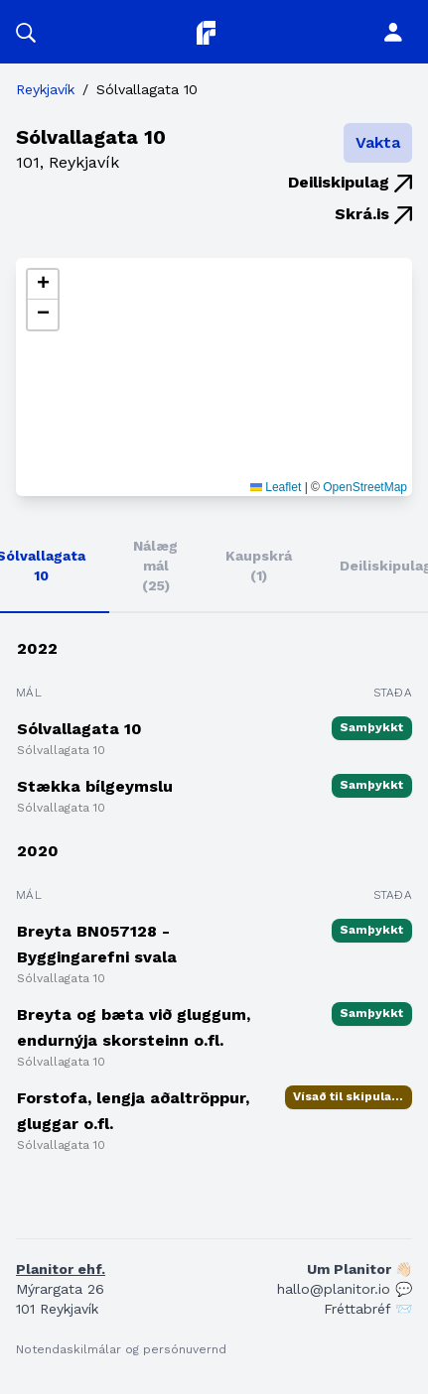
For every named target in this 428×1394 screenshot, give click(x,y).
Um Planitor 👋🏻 (359, 1269)
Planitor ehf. (60, 1269)
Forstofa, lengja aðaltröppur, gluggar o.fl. (133, 1110)
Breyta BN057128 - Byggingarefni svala (97, 944)
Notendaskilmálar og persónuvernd (121, 1349)
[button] (26, 32)
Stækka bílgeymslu (95, 786)
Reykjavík (45, 89)
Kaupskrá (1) (258, 565)
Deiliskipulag (350, 182)
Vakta (378, 142)
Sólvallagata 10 (79, 728)
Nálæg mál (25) (155, 565)
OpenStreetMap (365, 487)
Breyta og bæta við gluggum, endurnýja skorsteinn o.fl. (133, 1027)
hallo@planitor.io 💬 (344, 1289)
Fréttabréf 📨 (368, 1309)
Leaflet (275, 487)
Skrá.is (373, 213)
